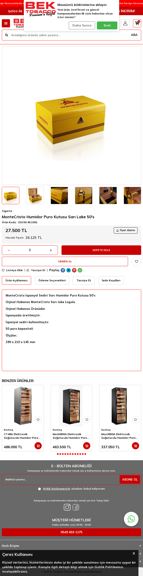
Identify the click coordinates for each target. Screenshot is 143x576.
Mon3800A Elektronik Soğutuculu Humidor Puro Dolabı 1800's (118, 436)
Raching (8, 429)
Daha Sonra (81, 25)
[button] (58, 454)
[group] (71, 115)
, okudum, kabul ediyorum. (71, 489)
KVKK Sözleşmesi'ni (56, 488)
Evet (107, 25)
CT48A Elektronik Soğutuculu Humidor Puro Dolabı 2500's (21, 436)
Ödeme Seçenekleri (52, 280)
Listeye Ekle (12, 270)
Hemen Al (65, 261)
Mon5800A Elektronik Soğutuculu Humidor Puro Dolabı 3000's (70, 436)
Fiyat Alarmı (125, 230)
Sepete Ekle (101, 250)
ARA (134, 35)
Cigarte (7, 211)
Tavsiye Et (36, 270)
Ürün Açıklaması (16, 280)
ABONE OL (130, 479)
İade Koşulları (111, 280)
